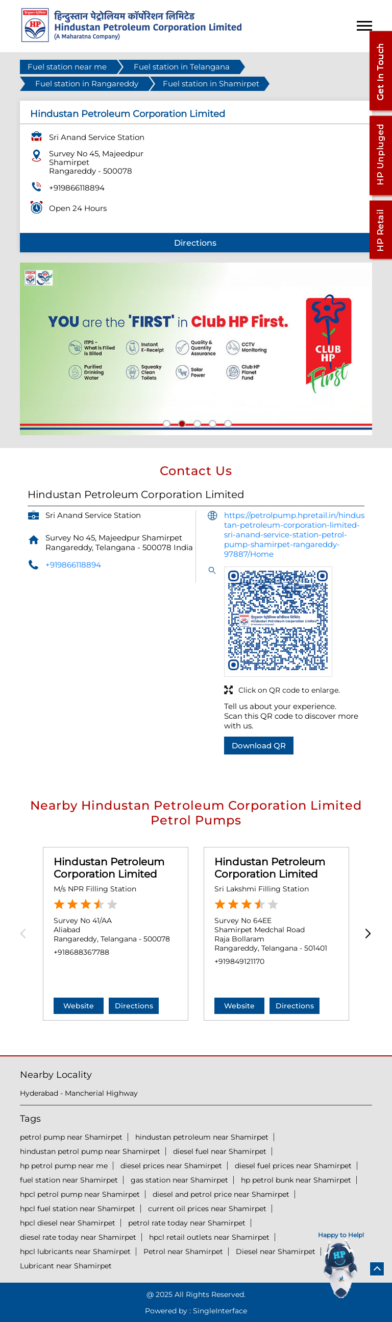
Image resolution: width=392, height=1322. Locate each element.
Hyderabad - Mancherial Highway (79, 1093)
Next (365, 933)
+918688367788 (81, 952)
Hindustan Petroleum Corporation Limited (109, 868)
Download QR (259, 745)
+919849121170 (239, 961)
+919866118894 (77, 188)
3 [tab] (196, 422)
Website (78, 1005)
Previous (26, 933)
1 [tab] (165, 422)
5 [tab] (226, 422)
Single (220, 1310)
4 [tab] (211, 422)
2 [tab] (180, 422)
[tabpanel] (196, 349)
